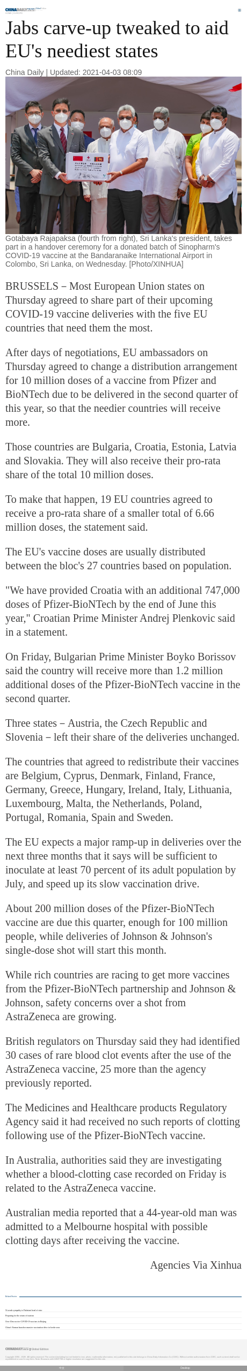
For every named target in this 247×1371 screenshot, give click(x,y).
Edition (41, 8)
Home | (9, 13)
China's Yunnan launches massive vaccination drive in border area (32, 1328)
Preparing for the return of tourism (19, 1316)
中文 (61, 1368)
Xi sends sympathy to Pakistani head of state (23, 1310)
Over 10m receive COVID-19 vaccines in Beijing (25, 1322)
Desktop (185, 1368)
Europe (18, 13)
